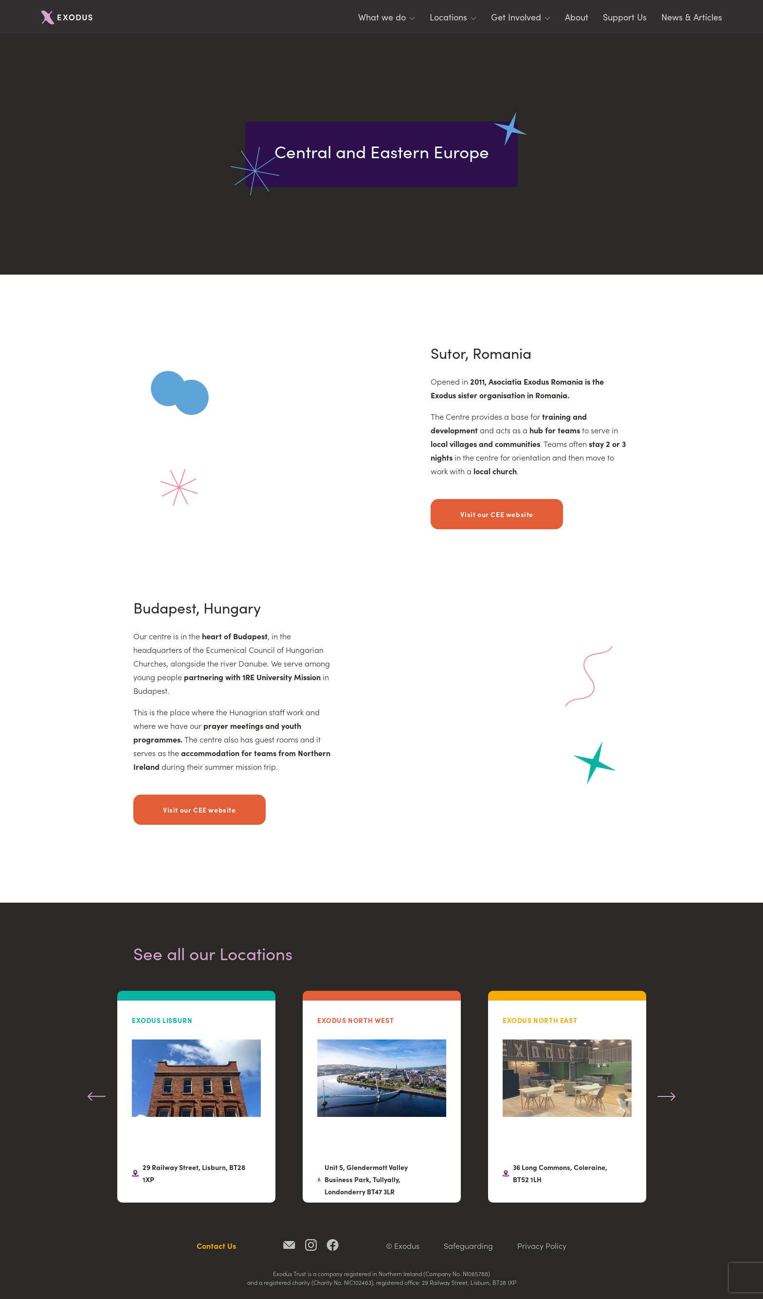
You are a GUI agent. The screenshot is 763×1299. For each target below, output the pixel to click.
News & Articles (691, 17)
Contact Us (216, 1245)
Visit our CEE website (496, 514)
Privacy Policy (541, 1245)
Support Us (625, 17)
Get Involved (516, 17)
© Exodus (402, 1245)
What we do (382, 17)
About (576, 17)
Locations (448, 17)
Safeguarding (468, 1245)
